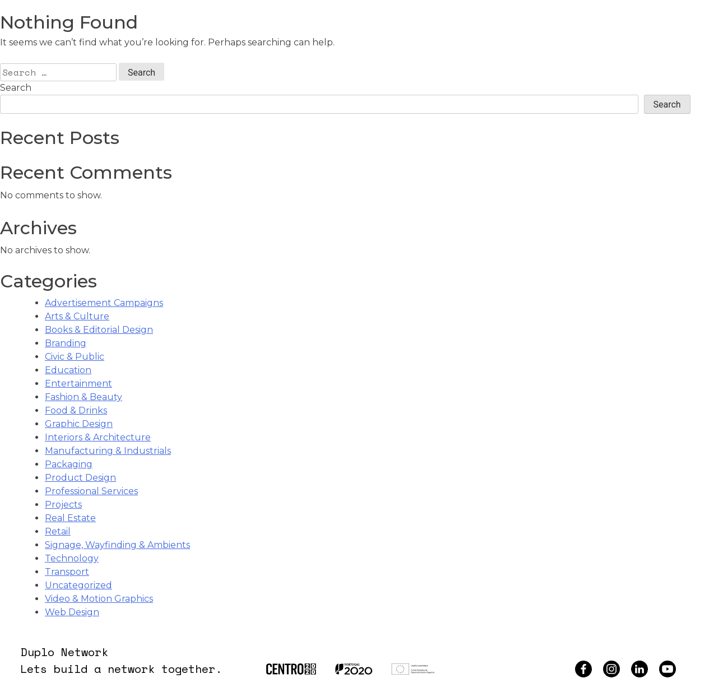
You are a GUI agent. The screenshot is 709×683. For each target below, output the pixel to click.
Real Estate (70, 518)
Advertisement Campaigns (104, 303)
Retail (58, 531)
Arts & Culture (77, 316)
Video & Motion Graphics (99, 598)
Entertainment (78, 383)
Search (15, 87)
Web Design (72, 612)
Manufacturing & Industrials (108, 450)
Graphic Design (79, 424)
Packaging (68, 464)
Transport (67, 571)
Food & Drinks (76, 410)
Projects (63, 504)
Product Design (80, 477)
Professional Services (91, 491)
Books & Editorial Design (99, 329)
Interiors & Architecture (98, 437)
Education (68, 370)
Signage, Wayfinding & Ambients (117, 545)
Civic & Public (74, 356)
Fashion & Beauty (83, 397)
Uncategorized (78, 585)
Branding (65, 343)
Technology (72, 558)
